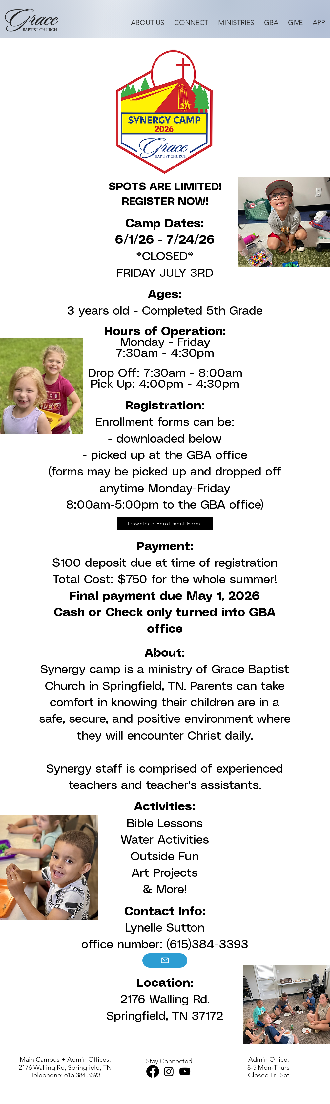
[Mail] (164, 960)
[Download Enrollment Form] (165, 523)
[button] (147, 22)
